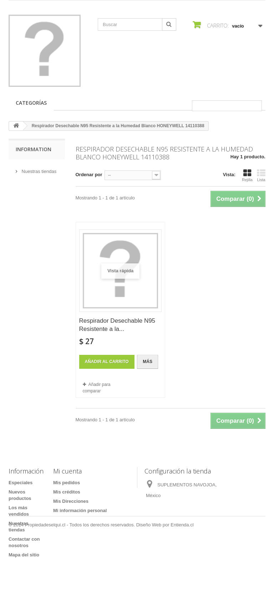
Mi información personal (80, 510)
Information (33, 149)
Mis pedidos (66, 482)
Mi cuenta (67, 471)
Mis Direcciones (70, 501)
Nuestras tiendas (38, 168)
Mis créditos (66, 492)
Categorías (31, 102)
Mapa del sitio (24, 554)
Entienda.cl (182, 580)
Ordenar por (89, 174)
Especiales (20, 482)
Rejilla (247, 175)
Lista (261, 175)
